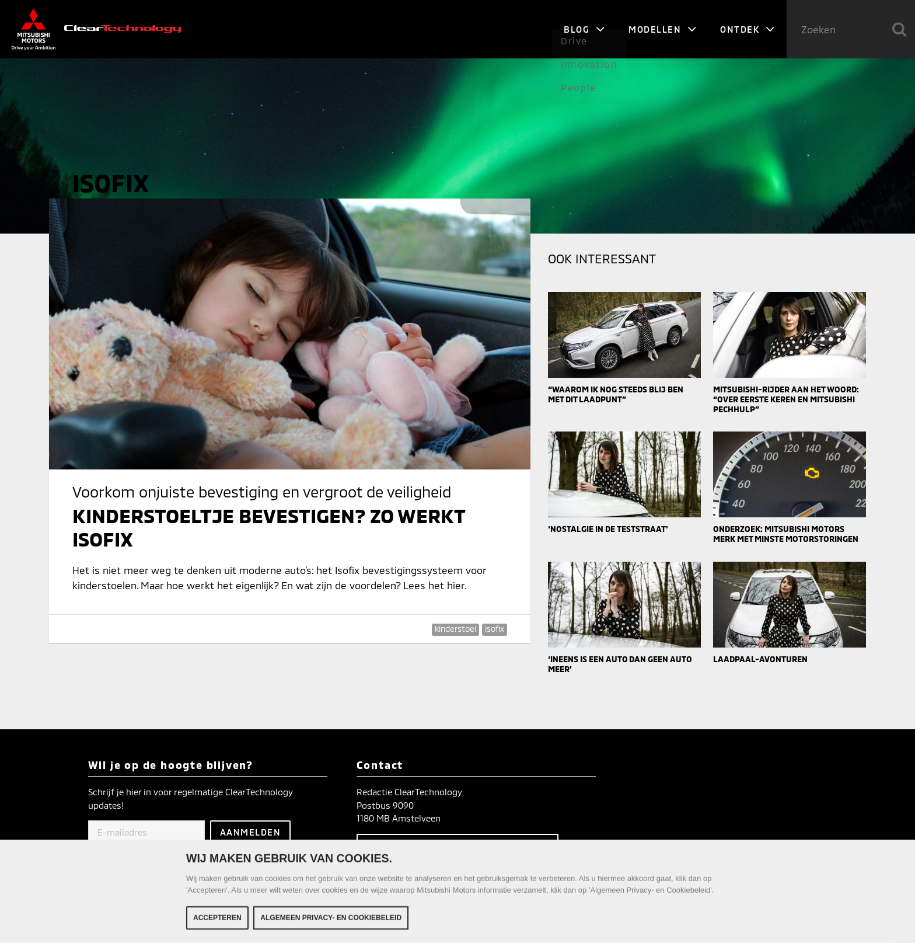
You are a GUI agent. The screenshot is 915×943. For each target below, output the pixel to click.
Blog (584, 29)
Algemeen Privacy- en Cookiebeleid (330, 920)
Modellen (662, 29)
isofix (494, 629)
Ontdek (747, 29)
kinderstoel (455, 629)
